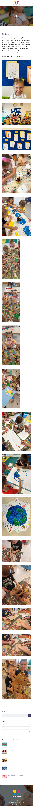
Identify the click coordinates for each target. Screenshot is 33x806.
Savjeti (3, 734)
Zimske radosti (11, 767)
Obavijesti (4, 731)
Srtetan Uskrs (11, 751)
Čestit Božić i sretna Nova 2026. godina (16, 775)
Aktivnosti (4, 724)
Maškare (10, 759)
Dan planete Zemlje (12, 743)
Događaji (4, 728)
